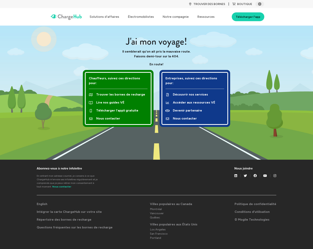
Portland (155, 238)
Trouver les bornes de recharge (117, 94)
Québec (155, 217)
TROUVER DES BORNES (207, 4)
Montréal (156, 209)
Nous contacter (104, 118)
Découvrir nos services (186, 94)
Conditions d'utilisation (252, 212)
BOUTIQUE (242, 4)
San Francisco (159, 233)
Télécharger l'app (248, 17)
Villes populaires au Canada (171, 204)
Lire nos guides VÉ (106, 102)
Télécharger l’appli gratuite (113, 110)
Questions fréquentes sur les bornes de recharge (75, 227)
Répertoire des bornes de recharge (64, 219)
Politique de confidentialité (255, 204)
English (42, 204)
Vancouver (157, 213)
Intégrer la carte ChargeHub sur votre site (69, 212)
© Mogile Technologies (252, 219)
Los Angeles (158, 229)
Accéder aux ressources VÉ (190, 102)
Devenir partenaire (183, 110)
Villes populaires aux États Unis (173, 224)
